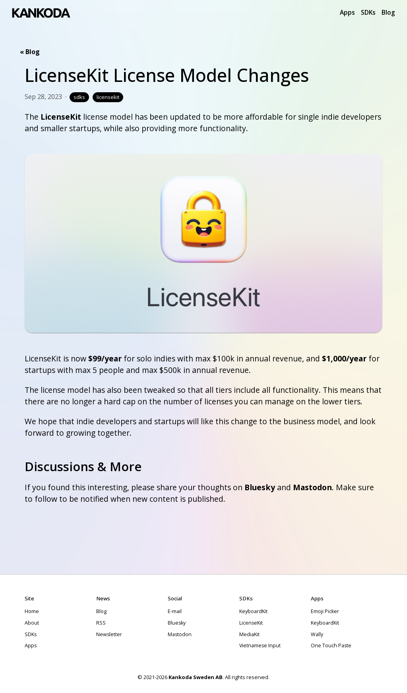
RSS (101, 622)
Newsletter (109, 634)
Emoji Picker (325, 611)
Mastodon (312, 487)
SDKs (368, 12)
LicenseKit (61, 116)
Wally (317, 634)
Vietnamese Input (260, 645)
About (32, 622)
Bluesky (259, 487)
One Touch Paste (331, 645)
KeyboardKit (253, 611)
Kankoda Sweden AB (196, 677)
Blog (388, 12)
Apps (347, 12)
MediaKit (249, 634)
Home (32, 611)
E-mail (175, 611)
